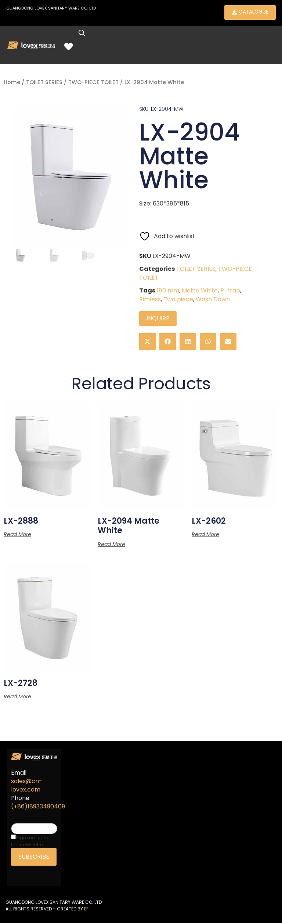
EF (86, 909)
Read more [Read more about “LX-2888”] (17, 535)
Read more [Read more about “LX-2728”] (17, 697)
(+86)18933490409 (38, 807)
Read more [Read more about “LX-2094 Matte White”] (111, 545)
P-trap (230, 291)
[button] (147, 342)
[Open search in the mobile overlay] (85, 34)
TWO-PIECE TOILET (93, 83)
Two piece (178, 300)
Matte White (200, 291)
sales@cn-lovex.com (26, 786)
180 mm (168, 291)
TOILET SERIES (44, 83)
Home (12, 83)
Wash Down (213, 300)
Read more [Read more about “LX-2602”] (205, 535)
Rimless (150, 300)
